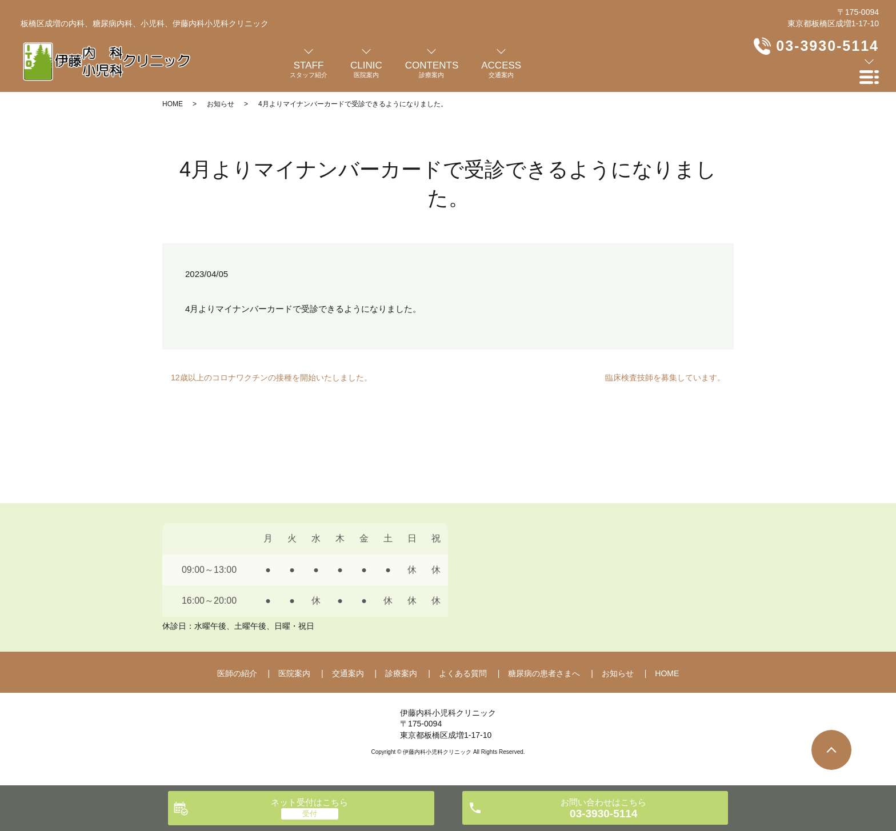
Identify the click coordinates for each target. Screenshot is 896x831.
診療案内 (401, 673)
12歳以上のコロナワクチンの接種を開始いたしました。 (271, 377)
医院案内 (294, 673)
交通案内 (348, 673)
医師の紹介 (237, 673)
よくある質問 (463, 673)
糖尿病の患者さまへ (544, 673)
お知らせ (220, 104)
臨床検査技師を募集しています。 (665, 377)
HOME (172, 104)
